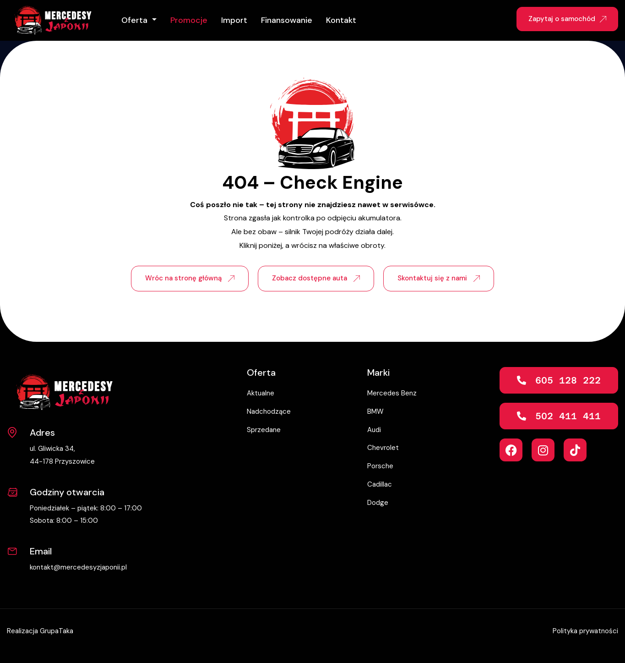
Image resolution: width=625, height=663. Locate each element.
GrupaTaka (56, 631)
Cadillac (379, 484)
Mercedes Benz (392, 393)
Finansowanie (286, 20)
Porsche (380, 466)
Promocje (188, 20)
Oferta (135, 20)
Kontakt (341, 20)
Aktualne (260, 393)
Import (234, 20)
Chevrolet (383, 447)
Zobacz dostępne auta (316, 278)
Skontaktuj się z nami (438, 278)
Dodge (377, 502)
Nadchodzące (269, 411)
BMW (375, 411)
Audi (374, 429)
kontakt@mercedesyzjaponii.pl (78, 567)
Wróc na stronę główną (189, 278)
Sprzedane (264, 429)
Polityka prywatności (585, 631)
